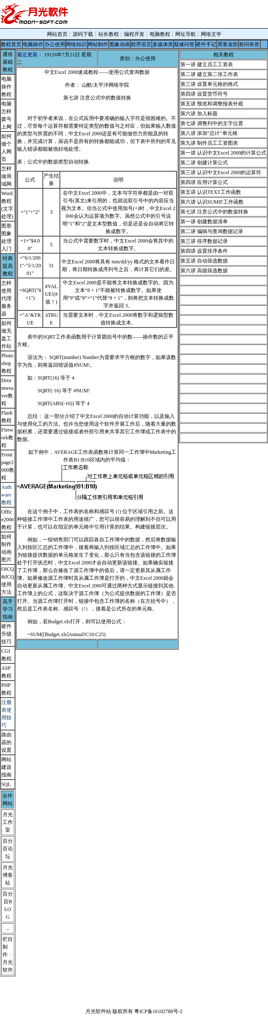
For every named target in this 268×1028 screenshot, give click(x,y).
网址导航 (185, 34)
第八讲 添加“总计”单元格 (209, 133)
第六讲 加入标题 (199, 114)
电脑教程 (160, 34)
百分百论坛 (8, 848)
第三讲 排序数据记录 (204, 241)
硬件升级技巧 (6, 634)
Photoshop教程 (7, 363)
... (8, 928)
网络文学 (211, 34)
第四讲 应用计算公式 (204, 182)
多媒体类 (163, 44)
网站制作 (98, 44)
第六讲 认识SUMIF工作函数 (212, 202)
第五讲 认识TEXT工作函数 (210, 192)
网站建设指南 (6, 767)
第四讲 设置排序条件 (204, 251)
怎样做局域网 (6, 176)
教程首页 (11, 44)
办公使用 (54, 44)
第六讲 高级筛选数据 (204, 271)
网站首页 (57, 34)
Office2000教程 (7, 519)
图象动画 (119, 44)
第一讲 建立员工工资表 (206, 64)
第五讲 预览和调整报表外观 (211, 104)
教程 (6, 693)
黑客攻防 (228, 44)
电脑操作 (33, 44)
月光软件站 (98, 1011)
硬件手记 (206, 44)
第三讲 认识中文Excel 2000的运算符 (220, 172)
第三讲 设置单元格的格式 (209, 84)
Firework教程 (7, 437)
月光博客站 (8, 875)
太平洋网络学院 (111, 85)
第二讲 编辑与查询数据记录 (211, 231)
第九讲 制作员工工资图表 (209, 143)
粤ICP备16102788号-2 (158, 1011)
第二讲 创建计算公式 (204, 163)
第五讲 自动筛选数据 (204, 261)
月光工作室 (8, 822)
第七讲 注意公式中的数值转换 (214, 212)
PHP (6, 685)
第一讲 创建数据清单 (204, 222)
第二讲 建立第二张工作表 (209, 74)
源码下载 (83, 34)
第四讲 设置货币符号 (204, 94)
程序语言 (141, 44)
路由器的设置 (6, 742)
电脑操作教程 (6, 86)
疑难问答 (184, 44)
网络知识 (76, 44)
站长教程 (108, 34)
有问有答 (249, 44)
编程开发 (134, 34)
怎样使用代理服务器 (6, 298)
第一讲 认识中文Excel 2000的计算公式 (223, 153)
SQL (6, 784)
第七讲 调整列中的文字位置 (211, 123)
